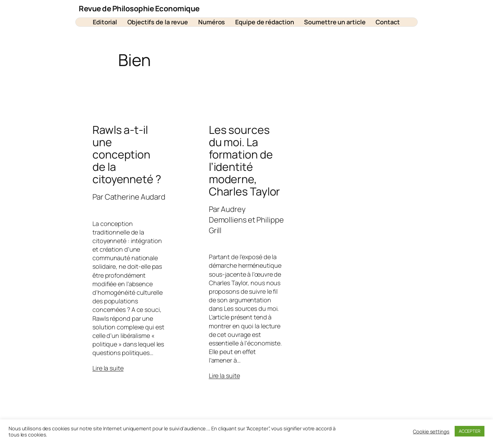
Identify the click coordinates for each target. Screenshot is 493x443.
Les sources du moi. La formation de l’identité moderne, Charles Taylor (244, 161)
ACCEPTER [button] (469, 431)
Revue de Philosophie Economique (139, 8)
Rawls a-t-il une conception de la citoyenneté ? (126, 154)
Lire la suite (108, 368)
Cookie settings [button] (431, 431)
